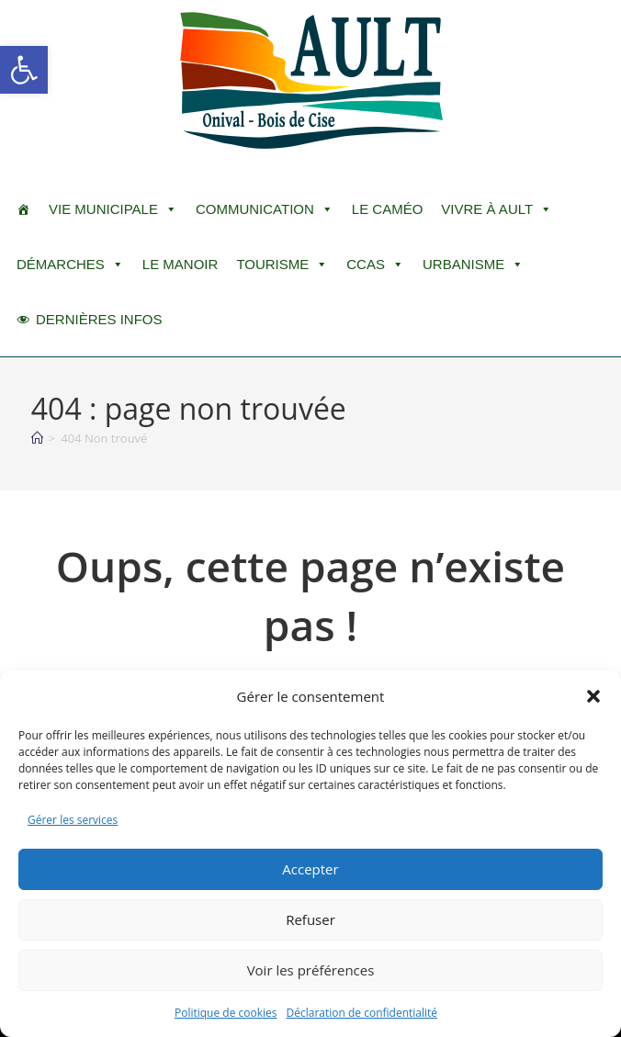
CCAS (375, 264)
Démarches (70, 264)
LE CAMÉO (387, 209)
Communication (264, 209)
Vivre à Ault (496, 209)
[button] (24, 70)
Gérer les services (73, 820)
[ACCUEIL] (23, 209)
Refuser (310, 919)
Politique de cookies (226, 1012)
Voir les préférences (311, 970)
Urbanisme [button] (473, 264)
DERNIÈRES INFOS (99, 319)
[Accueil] (37, 438)
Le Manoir (180, 264)
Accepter (310, 869)
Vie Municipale (113, 209)
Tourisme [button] (282, 264)
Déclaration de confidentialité (362, 1012)
